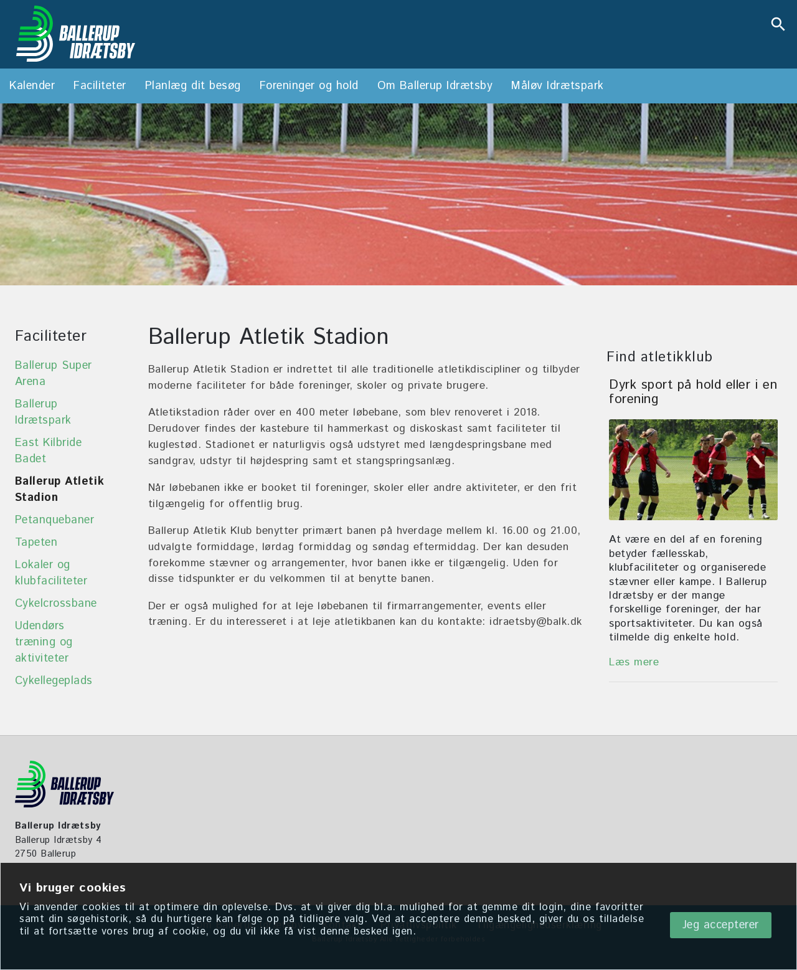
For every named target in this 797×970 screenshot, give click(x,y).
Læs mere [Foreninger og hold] (634, 662)
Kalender (32, 86)
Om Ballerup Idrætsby (435, 86)
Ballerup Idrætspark (43, 412)
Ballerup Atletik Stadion (59, 489)
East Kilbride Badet (48, 451)
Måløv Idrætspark (557, 86)
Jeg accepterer (720, 925)
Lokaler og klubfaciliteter (51, 573)
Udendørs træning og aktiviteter (44, 642)
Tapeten (36, 543)
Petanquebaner (55, 520)
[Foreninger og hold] (693, 469)
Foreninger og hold (309, 86)
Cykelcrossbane (56, 604)
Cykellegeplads (54, 681)
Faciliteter (99, 86)
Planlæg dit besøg (193, 86)
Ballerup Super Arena (53, 374)
